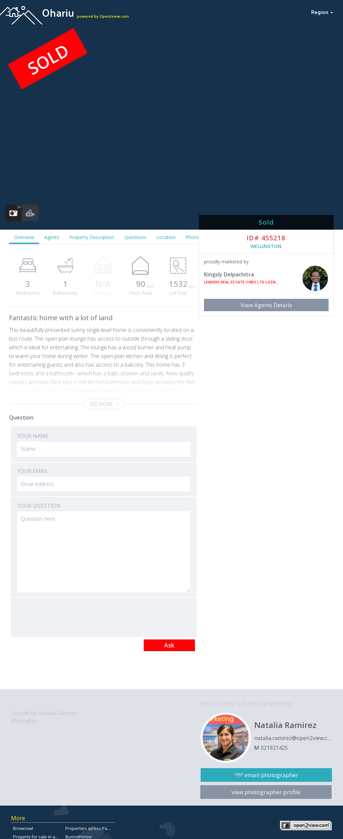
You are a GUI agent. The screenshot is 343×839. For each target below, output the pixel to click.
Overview (24, 237)
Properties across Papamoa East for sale (106, 828)
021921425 (274, 747)
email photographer (271, 775)
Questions (135, 237)
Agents (51, 237)
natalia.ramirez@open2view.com (293, 738)
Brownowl (23, 828)
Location (166, 237)
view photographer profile (265, 792)
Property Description (91, 237)
